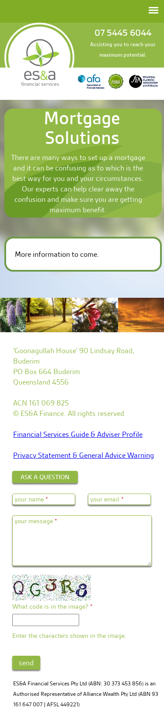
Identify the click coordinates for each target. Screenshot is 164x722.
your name (31, 499)
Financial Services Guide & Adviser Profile (78, 434)
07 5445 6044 (122, 32)
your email (107, 499)
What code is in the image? (52, 606)
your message (35, 521)
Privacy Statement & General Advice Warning (83, 455)
